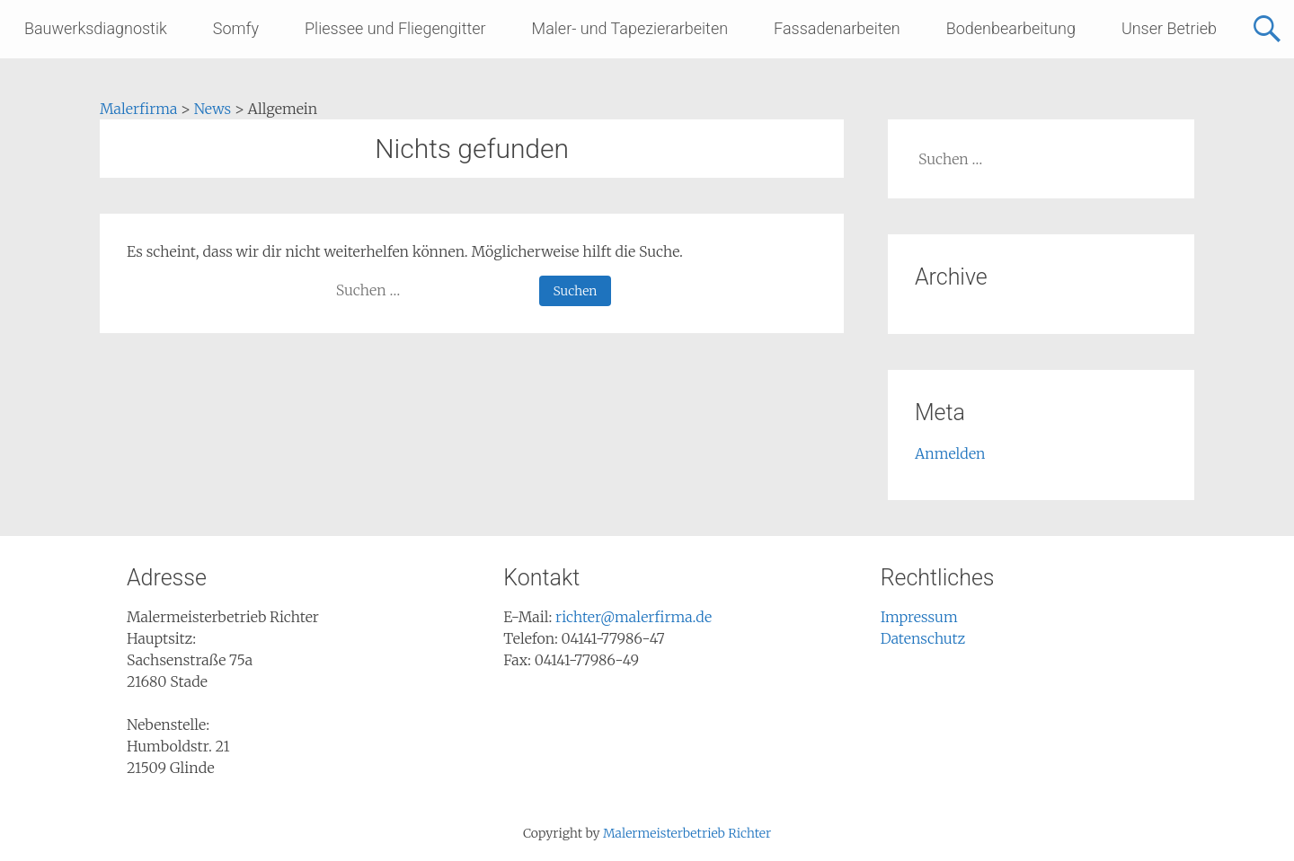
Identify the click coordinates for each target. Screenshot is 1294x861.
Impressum (919, 617)
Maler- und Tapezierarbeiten (630, 28)
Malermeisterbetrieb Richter (687, 833)
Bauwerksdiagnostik (95, 28)
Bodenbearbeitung (1011, 28)
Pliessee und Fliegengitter (395, 28)
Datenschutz (923, 638)
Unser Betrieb (1169, 28)
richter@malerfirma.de (633, 617)
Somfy (236, 28)
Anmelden (950, 453)
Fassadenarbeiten (837, 28)
